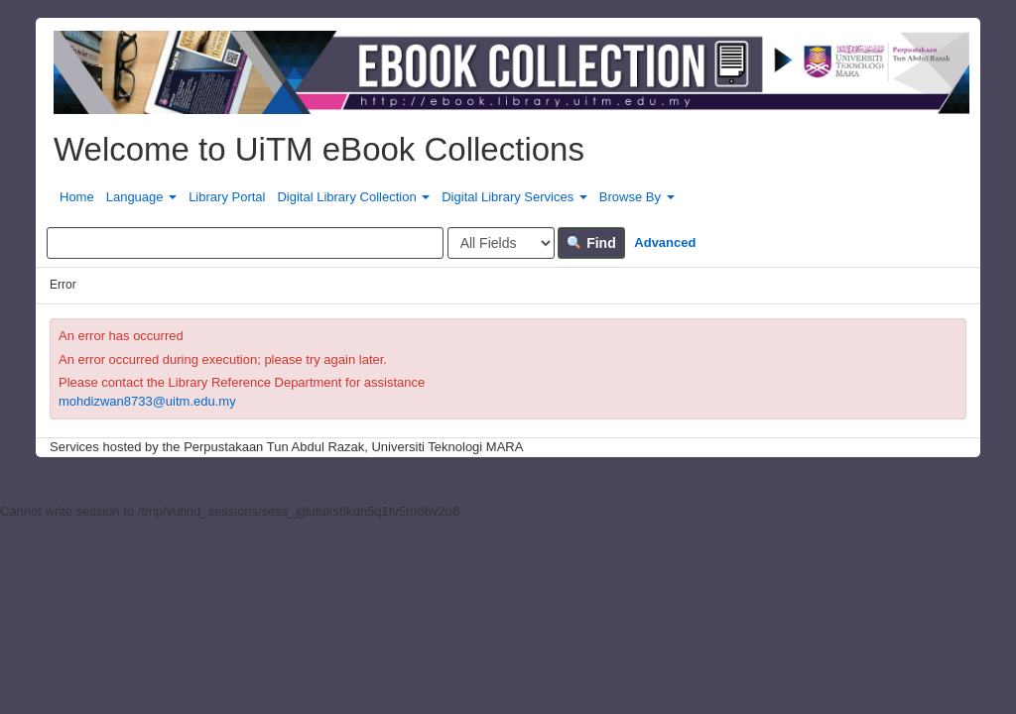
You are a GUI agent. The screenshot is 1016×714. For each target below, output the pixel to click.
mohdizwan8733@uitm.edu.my (147, 401)
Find (591, 243)
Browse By (637, 196)
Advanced (665, 242)
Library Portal (227, 196)
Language (141, 196)
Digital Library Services (514, 196)
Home (77, 196)
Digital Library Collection (353, 196)
